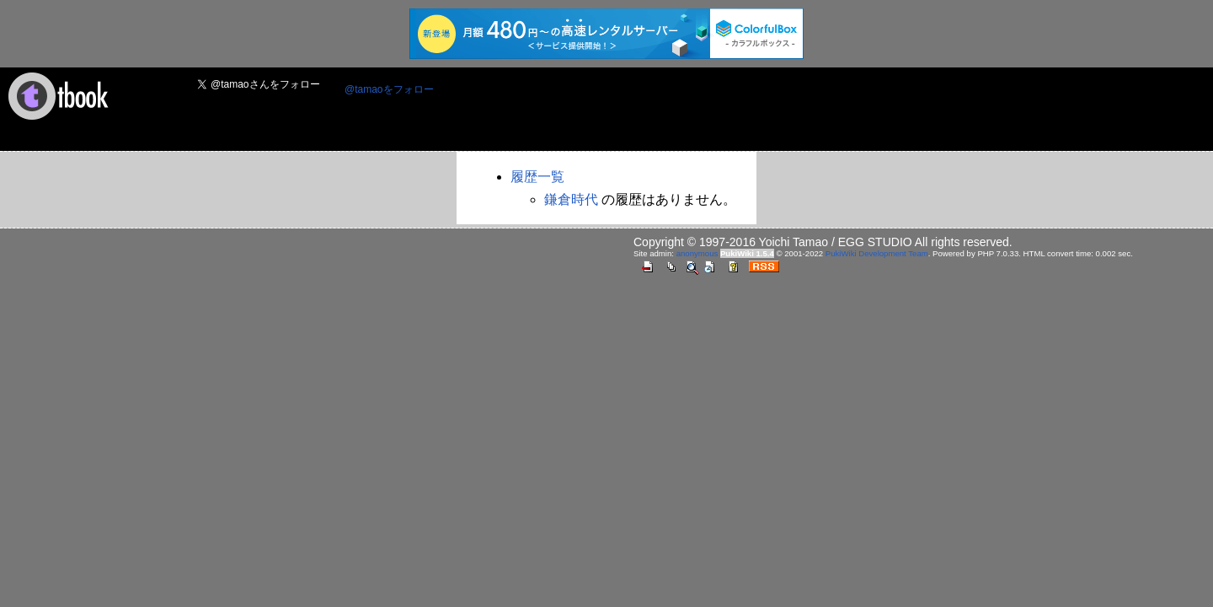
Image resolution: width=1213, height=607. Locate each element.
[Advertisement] (754, 110)
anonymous (697, 253)
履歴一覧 (537, 176)
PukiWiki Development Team (877, 253)
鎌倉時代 (571, 199)
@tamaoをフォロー (389, 89)
